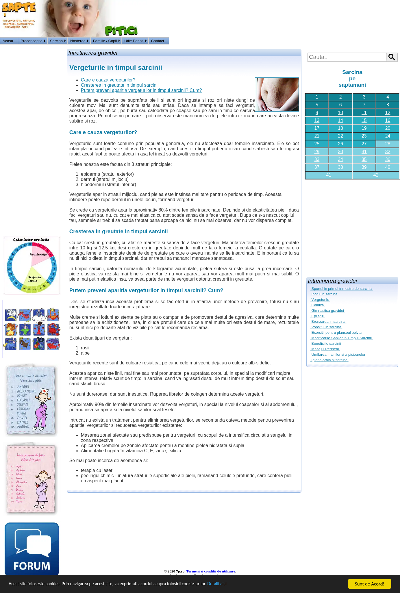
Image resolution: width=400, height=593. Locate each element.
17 (316, 128)
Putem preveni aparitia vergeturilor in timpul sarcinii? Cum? (141, 90)
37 (316, 167)
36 (387, 159)
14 (340, 120)
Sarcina (56, 41)
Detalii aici (231, 584)
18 (340, 128)
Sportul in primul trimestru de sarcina (341, 288)
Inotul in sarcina (324, 294)
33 (316, 159)
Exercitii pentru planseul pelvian (337, 332)
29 (316, 151)
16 (387, 120)
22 (340, 136)
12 (387, 112)
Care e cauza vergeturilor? (108, 79)
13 (316, 120)
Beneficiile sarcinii (326, 343)
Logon (379, 41)
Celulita (317, 305)
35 (364, 159)
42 (376, 175)
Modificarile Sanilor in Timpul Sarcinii (341, 338)
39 (364, 167)
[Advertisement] (352, 226)
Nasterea (78, 41)
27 (364, 143)
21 (316, 136)
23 (364, 136)
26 (340, 143)
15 (364, 120)
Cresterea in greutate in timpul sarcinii (120, 85)
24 (387, 136)
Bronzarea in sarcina (328, 321)
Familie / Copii (105, 41)
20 (387, 128)
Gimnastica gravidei (327, 310)
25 (316, 143)
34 (340, 159)
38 (340, 167)
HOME (393, 41)
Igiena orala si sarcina (329, 360)
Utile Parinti (133, 41)
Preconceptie (31, 41)
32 (387, 151)
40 (387, 167)
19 (364, 128)
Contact (157, 41)
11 (364, 112)
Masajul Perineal (325, 349)
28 (387, 143)
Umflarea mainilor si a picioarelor (338, 354)
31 (364, 151)
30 (340, 151)
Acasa (8, 41)
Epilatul (317, 316)
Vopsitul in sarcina (326, 327)
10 (340, 112)
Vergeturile (320, 299)
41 (328, 175)
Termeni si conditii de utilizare (210, 571)
